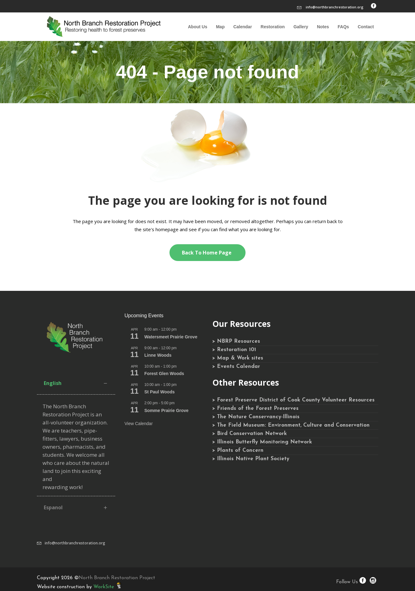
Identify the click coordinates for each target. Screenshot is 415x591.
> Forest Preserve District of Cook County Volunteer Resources (293, 400)
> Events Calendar (236, 366)
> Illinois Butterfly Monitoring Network (262, 442)
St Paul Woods (159, 391)
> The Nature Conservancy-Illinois (256, 416)
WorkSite (103, 586)
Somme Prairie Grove (166, 410)
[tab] (76, 383)
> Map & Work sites (237, 358)
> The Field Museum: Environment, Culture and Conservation (291, 425)
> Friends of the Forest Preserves (255, 408)
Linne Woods (158, 355)
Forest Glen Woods (164, 373)
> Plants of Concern (238, 450)
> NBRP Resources (236, 341)
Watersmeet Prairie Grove (170, 336)
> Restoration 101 (234, 349)
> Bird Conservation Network (249, 433)
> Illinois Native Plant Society (250, 458)
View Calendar (138, 423)
